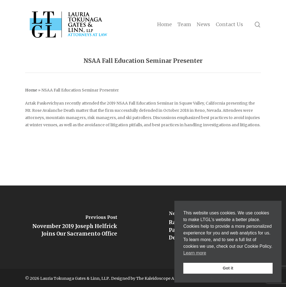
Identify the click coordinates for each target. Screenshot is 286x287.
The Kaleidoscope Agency (161, 278)
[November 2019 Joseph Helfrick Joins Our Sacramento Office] (71, 227)
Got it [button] (228, 268)
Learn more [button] (194, 253)
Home (31, 90)
